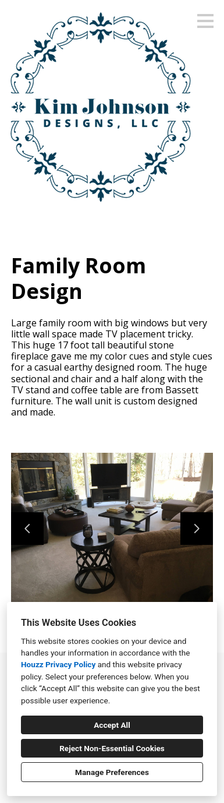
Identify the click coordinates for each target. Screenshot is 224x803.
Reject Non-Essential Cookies (112, 748)
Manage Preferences (112, 772)
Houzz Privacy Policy (58, 664)
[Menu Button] (205, 21)
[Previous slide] (27, 528)
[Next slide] (196, 528)
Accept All (112, 725)
